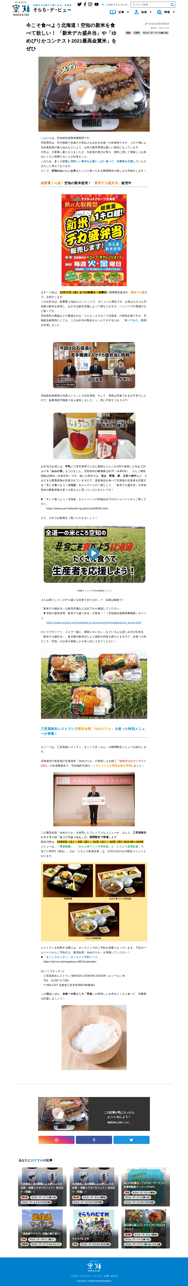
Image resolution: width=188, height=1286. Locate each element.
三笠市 (136, 33)
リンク (97, 1276)
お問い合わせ (111, 1276)
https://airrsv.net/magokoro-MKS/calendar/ (69, 961)
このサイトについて (80, 1276)
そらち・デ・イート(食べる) (155, 33)
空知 (128, 33)
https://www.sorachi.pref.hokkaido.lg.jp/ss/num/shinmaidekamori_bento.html (93, 622)
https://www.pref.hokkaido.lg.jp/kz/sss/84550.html (77, 508)
